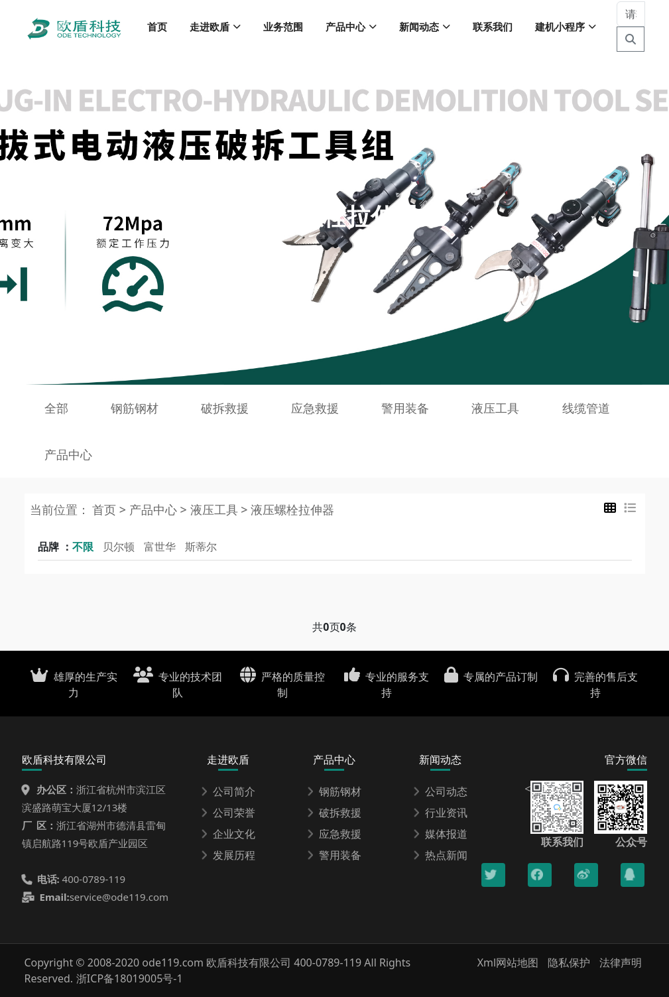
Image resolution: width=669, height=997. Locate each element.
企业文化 (228, 834)
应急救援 (315, 408)
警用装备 (405, 408)
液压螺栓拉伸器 (292, 509)
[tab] (610, 508)
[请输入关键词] (631, 14)
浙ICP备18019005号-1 (129, 978)
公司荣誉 (228, 812)
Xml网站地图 (509, 962)
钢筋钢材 (134, 408)
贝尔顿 (119, 546)
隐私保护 (569, 962)
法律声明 (620, 962)
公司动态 (440, 791)
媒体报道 (440, 834)
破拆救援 (225, 408)
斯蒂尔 (201, 546)
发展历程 (228, 855)
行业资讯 (440, 812)
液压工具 (495, 408)
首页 (157, 26)
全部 (56, 408)
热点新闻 (440, 855)
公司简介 (228, 791)
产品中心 (68, 454)
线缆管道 (586, 408)
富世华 (160, 546)
